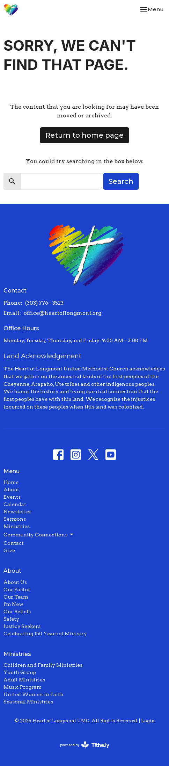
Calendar (15, 504)
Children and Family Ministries (42, 665)
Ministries (16, 526)
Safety (11, 619)
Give (9, 550)
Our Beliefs (17, 611)
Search (121, 181)
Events (12, 497)
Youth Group (19, 672)
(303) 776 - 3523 (44, 303)
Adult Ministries (24, 679)
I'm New (13, 604)
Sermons (14, 519)
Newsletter (17, 511)
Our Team (15, 597)
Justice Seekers (22, 626)
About (11, 489)
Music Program (22, 687)
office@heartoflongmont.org (62, 313)
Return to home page (84, 135)
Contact (13, 543)
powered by (84, 745)
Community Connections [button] (38, 534)
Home (11, 482)
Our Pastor (16, 589)
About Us (15, 582)
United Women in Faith (33, 694)
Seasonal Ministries (28, 701)
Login (148, 720)
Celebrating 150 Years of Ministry (45, 633)
